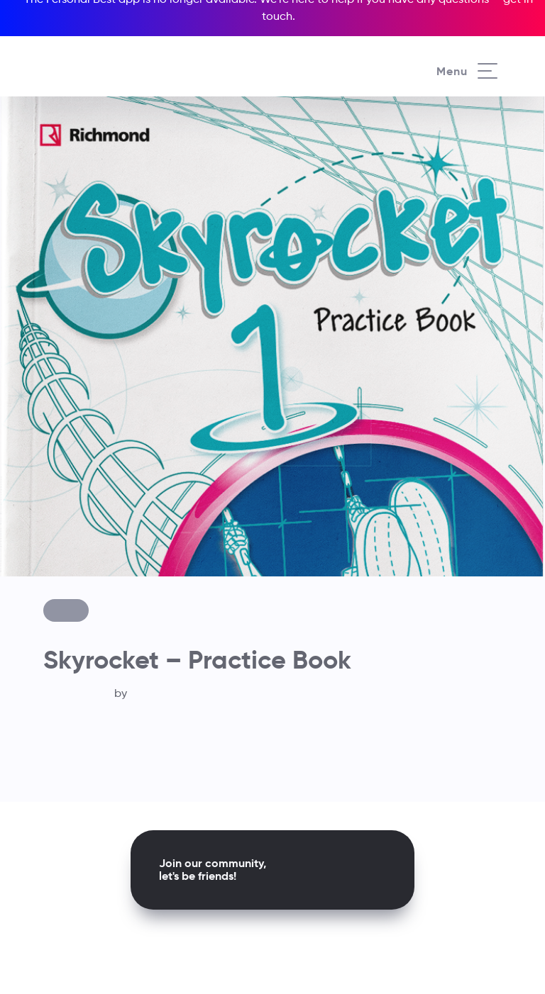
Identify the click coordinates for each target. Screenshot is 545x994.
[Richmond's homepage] (105, 56)
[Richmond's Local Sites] (482, 43)
